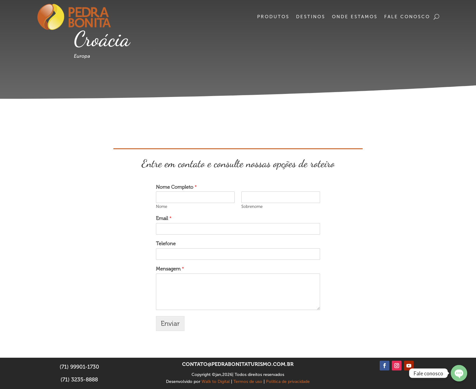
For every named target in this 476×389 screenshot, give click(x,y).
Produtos (273, 16)
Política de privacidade (288, 381)
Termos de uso (247, 381)
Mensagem (170, 269)
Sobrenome (252, 206)
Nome (161, 206)
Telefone (166, 243)
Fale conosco (407, 16)
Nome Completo (176, 187)
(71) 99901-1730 (79, 366)
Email (164, 218)
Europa (82, 56)
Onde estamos (355, 16)
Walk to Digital (216, 381)
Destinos (310, 16)
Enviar (170, 323)
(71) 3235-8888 (79, 379)
